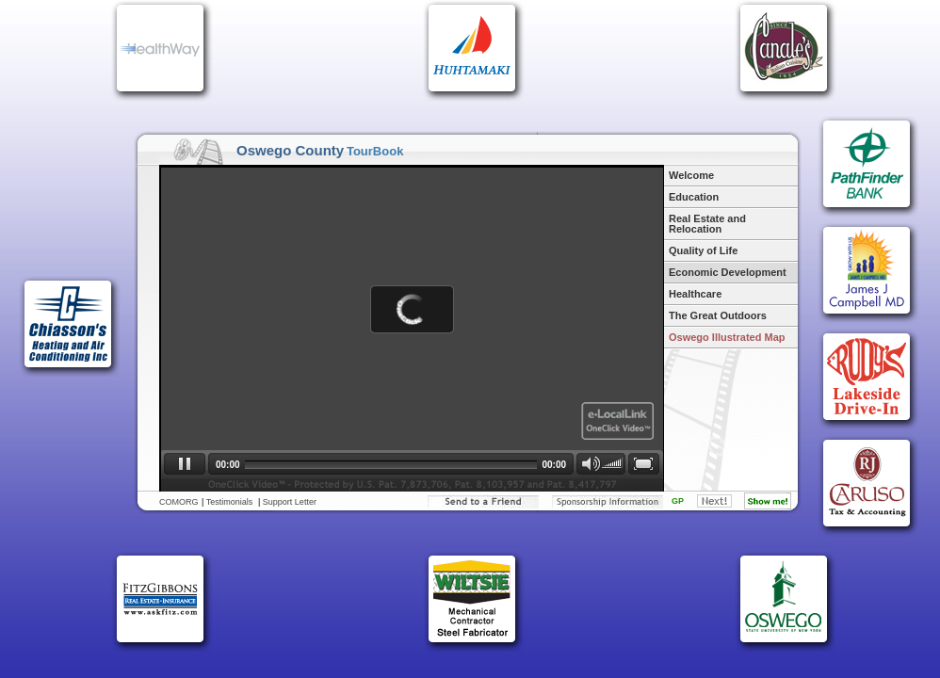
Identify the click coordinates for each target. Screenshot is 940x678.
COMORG (179, 502)
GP (678, 501)
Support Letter (289, 502)
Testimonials (229, 502)
